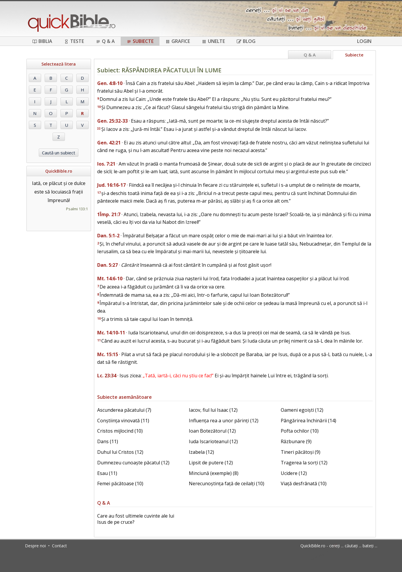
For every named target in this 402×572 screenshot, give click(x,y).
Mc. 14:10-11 (111, 332)
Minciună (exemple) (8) (213, 473)
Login (364, 41)
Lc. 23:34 (106, 375)
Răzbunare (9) (296, 441)
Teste (74, 41)
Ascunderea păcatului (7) (124, 410)
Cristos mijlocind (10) (120, 431)
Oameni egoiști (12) (302, 410)
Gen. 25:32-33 (112, 121)
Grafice (177, 41)
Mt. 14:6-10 (109, 278)
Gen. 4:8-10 (109, 83)
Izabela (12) (201, 452)
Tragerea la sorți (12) (304, 462)
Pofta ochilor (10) (300, 431)
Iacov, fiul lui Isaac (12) (213, 410)
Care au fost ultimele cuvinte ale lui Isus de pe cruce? (135, 519)
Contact (59, 545)
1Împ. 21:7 (108, 214)
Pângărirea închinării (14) (308, 420)
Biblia (42, 41)
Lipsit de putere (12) (211, 462)
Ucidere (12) (294, 473)
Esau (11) (107, 473)
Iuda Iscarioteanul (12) (213, 441)
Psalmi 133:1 (77, 208)
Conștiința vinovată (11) (123, 420)
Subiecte (140, 41)
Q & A (105, 41)
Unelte (213, 41)
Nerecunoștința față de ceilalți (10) (226, 483)
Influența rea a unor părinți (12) (223, 420)
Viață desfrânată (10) (304, 483)
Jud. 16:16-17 (111, 185)
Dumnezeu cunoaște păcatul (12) (133, 462)
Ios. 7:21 (106, 164)
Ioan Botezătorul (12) (212, 431)
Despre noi (35, 545)
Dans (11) (107, 441)
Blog (246, 41)
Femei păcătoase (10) (120, 483)
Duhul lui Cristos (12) (120, 452)
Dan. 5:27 (107, 265)
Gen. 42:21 (109, 142)
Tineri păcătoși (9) (300, 452)
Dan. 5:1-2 (108, 235)
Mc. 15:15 (107, 354)
